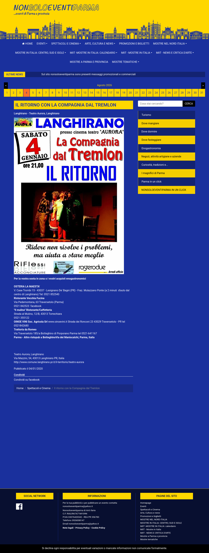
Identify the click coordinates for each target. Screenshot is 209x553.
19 (123, 92)
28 (182, 92)
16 (104, 92)
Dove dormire (149, 131)
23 (149, 92)
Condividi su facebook (27, 379)
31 (201, 92)
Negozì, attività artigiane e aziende (161, 156)
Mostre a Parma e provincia (89, 61)
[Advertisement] (151, 13)
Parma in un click (151, 181)
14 (91, 92)
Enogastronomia (151, 148)
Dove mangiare (150, 123)
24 (156, 92)
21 (136, 92)
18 (117, 92)
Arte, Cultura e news (150, 512)
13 (84, 92)
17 (110, 92)
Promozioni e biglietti (134, 43)
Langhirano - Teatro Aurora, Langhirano (36, 113)
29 (188, 92)
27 (175, 92)
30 (195, 92)
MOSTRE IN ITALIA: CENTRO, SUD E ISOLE (161, 523)
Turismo (146, 114)
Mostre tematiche (149, 539)
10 (65, 92)
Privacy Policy (82, 527)
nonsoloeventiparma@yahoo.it (78, 506)
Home (27, 43)
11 (71, 92)
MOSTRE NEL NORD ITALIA (153, 519)
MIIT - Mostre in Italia (150, 529)
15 (97, 92)
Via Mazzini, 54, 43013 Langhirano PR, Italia (39, 358)
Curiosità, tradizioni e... (155, 164)
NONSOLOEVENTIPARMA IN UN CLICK (163, 189)
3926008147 (78, 520)
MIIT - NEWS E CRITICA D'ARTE (155, 532)
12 (78, 92)
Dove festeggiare (151, 139)
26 (169, 92)
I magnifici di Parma (153, 173)
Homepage (145, 502)
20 (130, 92)
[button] (42, 43)
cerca (189, 103)
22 (143, 92)
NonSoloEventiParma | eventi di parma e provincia (58, 9)
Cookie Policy (98, 527)
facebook (36, 306)
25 (162, 92)
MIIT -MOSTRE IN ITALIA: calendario (158, 526)
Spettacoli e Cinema (150, 509)
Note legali (68, 527)
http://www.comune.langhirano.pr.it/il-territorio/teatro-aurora (49, 362)
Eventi (143, 506)
